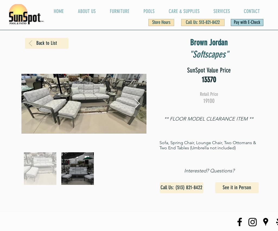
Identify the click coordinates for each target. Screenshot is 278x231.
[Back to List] (47, 43)
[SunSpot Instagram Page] (252, 221)
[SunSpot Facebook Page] (239, 221)
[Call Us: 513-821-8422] (203, 22)
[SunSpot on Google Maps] (265, 221)
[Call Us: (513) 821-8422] (181, 187)
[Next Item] (137, 104)
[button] (161, 22)
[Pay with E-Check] (247, 22)
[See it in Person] (237, 187)
